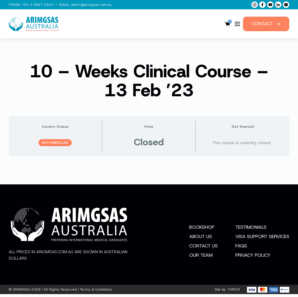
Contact (266, 24)
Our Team (201, 258)
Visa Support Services (262, 239)
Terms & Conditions (96, 292)
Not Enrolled (55, 143)
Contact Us (203, 249)
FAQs (241, 249)
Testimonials (251, 230)
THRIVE (234, 292)
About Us (200, 239)
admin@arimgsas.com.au (91, 4)
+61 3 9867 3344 (37, 4)
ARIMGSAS (21, 292)
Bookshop (201, 230)
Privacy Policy (253, 258)
